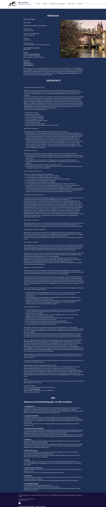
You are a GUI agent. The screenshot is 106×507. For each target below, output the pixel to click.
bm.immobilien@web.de (33, 54)
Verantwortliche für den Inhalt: (31, 48)
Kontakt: (25, 52)
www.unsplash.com (28, 65)
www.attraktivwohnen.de (33, 392)
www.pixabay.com (28, 63)
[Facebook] (19, 503)
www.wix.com (27, 62)
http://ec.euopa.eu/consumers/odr (67, 73)
